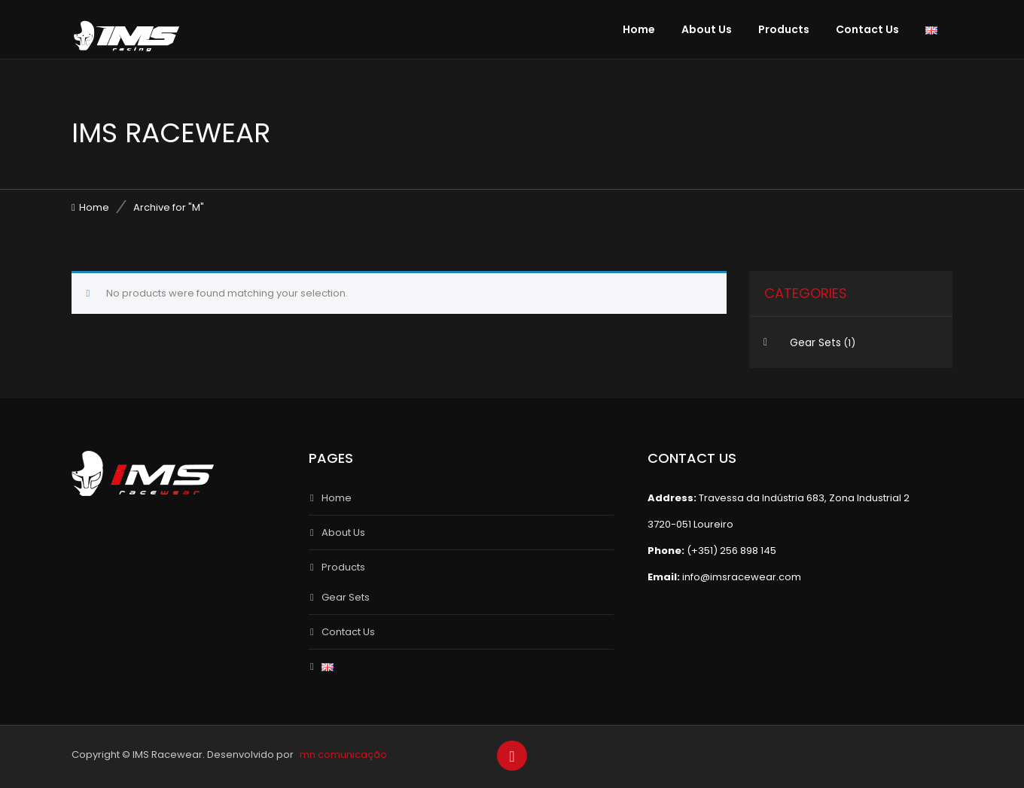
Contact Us (867, 29)
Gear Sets (815, 342)
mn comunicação (343, 754)
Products (783, 29)
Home (639, 29)
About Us (706, 29)
